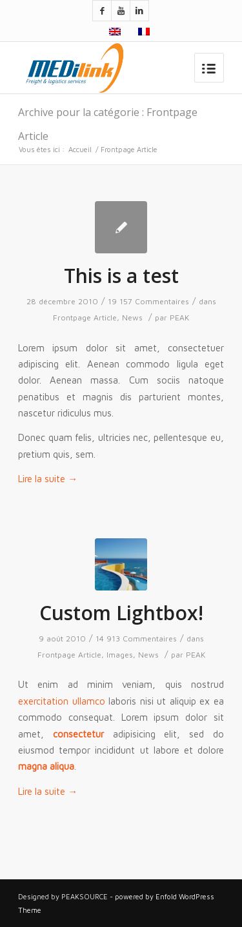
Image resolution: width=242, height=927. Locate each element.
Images (119, 654)
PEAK (179, 317)
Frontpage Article (85, 317)
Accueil (80, 149)
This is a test (121, 275)
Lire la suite (47, 478)
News (132, 317)
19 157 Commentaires (148, 301)
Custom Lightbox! (121, 613)
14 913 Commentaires (136, 638)
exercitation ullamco (61, 701)
